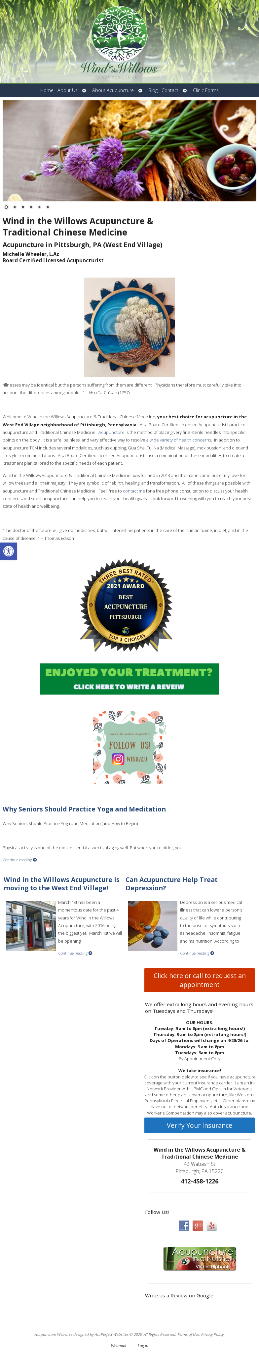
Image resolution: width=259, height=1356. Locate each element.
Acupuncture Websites (53, 1334)
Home (47, 90)
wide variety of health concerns (180, 440)
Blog (153, 90)
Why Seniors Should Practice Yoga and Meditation (84, 809)
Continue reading (20, 859)
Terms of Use (188, 1334)
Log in (143, 1345)
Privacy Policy (212, 1334)
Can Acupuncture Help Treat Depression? (172, 883)
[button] (8, 551)
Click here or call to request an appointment (200, 980)
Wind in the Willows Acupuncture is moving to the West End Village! (62, 883)
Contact (170, 90)
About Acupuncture (113, 90)
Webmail (118, 1345)
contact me (134, 491)
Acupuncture (111, 432)
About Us (67, 90)
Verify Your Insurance (199, 1125)
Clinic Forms (206, 90)
